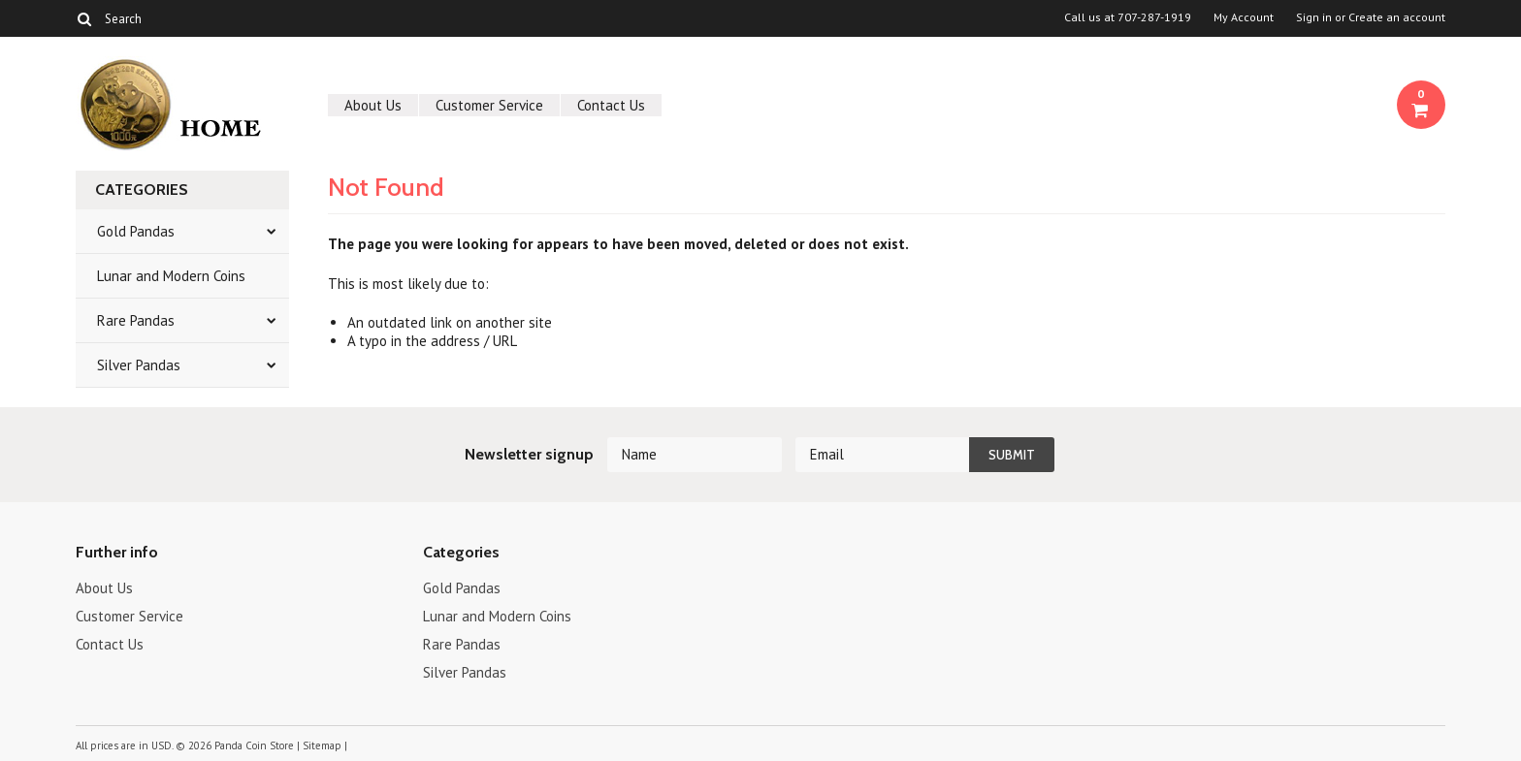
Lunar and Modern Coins (171, 276)
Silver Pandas (138, 365)
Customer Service (489, 105)
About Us (373, 105)
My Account (1244, 17)
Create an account (1396, 17)
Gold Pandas (136, 231)
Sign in (1314, 17)
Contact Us (611, 105)
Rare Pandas (136, 320)
